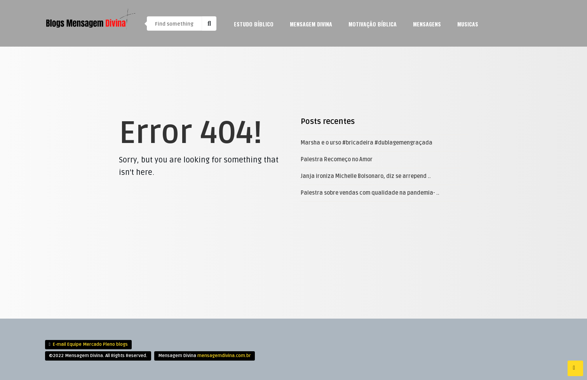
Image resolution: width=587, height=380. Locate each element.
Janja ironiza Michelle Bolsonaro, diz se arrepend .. (366, 176)
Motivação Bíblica (372, 24)
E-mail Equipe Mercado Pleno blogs (90, 344)
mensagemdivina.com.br (224, 356)
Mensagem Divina (311, 24)
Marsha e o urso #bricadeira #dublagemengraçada (366, 142)
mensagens (427, 24)
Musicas (467, 24)
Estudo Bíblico (253, 24)
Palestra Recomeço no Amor (337, 159)
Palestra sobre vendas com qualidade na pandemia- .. (370, 193)
